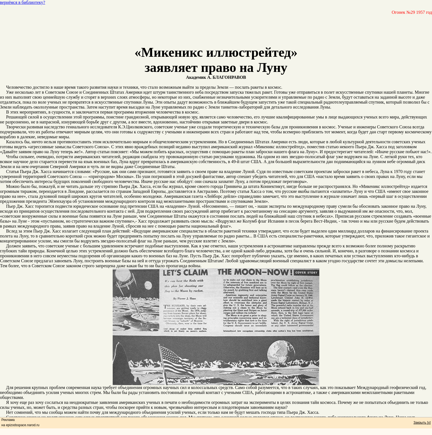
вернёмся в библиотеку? (22, 2)
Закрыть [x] (422, 423)
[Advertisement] (216, 27)
